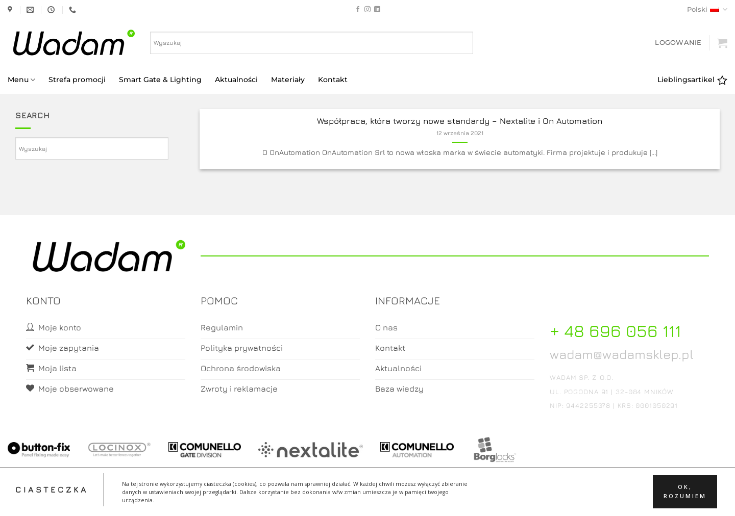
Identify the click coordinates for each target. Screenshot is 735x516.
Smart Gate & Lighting (160, 79)
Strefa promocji (77, 79)
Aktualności (236, 79)
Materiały (288, 79)
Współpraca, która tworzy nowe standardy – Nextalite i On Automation (459, 121)
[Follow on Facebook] (358, 9)
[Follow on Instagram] (367, 9)
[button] (678, 42)
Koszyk (368, 499)
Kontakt (333, 79)
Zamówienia (408, 499)
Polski (707, 9)
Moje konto (327, 499)
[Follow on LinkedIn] (377, 9)
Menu (21, 80)
